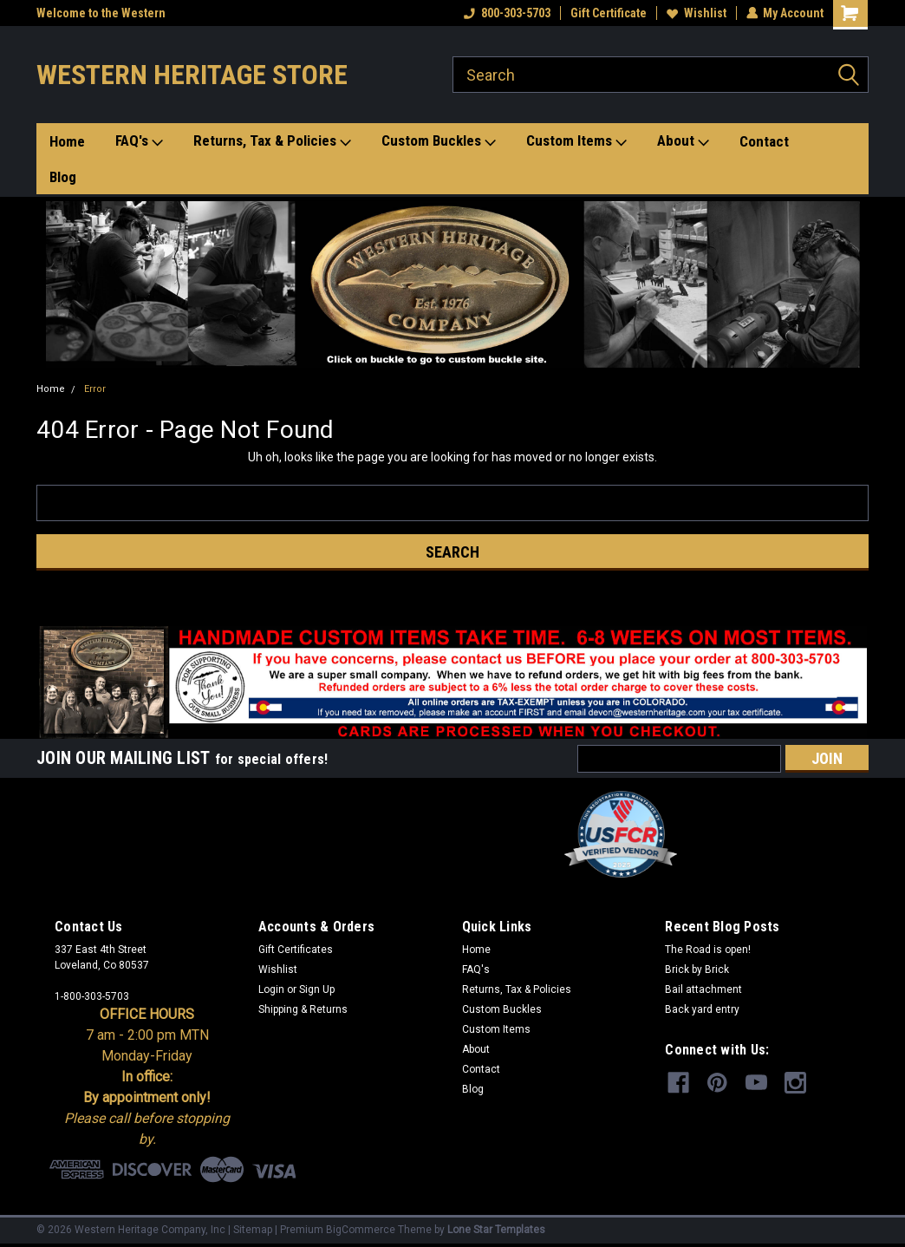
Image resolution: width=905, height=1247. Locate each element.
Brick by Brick (697, 969)
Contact (764, 141)
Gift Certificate (608, 13)
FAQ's (139, 141)
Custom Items (576, 141)
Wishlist (696, 13)
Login (271, 989)
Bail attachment (703, 989)
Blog (62, 177)
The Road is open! (708, 949)
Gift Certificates (295, 949)
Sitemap (252, 1230)
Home (67, 141)
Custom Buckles (438, 141)
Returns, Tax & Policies (272, 141)
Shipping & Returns (303, 1009)
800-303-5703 (506, 13)
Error (95, 389)
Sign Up (317, 989)
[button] (453, 284)
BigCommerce (360, 1230)
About (683, 141)
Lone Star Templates (496, 1230)
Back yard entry (702, 1009)
